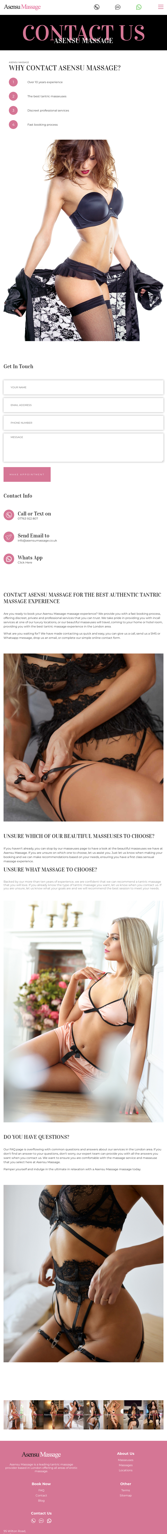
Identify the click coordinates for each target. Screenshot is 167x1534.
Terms (125, 1490)
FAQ (41, 1490)
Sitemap (126, 1495)
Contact (41, 1495)
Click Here (25, 562)
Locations (125, 1470)
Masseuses (125, 1460)
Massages (126, 1465)
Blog (41, 1500)
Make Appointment (27, 474)
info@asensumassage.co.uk (37, 540)
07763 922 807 (28, 518)
